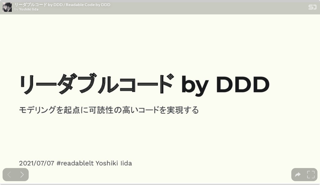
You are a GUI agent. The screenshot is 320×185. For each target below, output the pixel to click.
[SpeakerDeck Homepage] (312, 8)
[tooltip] (298, 174)
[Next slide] (22, 174)
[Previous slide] (9, 174)
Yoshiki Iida (28, 9)
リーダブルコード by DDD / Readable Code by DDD (62, 5)
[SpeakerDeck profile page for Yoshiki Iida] (7, 7)
